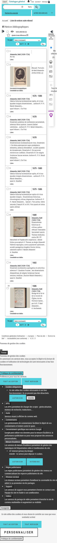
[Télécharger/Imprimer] (51, 62)
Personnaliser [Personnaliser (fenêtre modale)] (19, 529)
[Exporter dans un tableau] (51, 72)
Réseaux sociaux (12, 474)
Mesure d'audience (13, 438)
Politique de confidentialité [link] (11, 370)
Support (9, 483)
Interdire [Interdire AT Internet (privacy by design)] (35, 459)
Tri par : (10, 40)
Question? (38, 2)
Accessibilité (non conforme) (17, 338)
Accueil (5, 20)
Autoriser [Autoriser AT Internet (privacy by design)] (17, 459)
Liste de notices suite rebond (21, 20)
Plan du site (41, 336)
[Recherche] (12, 7)
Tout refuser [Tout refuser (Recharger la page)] (31, 521)
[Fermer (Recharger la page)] (1, 347)
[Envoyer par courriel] (51, 67)
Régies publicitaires (13, 464)
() (17, 35)
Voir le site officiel (29, 453)
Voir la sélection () (21, 32)
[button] (22, 7)
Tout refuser (31, 378)
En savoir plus (14, 453)
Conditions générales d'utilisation (13, 336)
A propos (31, 336)
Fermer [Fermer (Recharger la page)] (4, 349)
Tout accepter (10, 378)
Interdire (31, 395)
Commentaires (11, 416)
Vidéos (8, 493)
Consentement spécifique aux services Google (23, 426)
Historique (45, 2)
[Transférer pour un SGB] (51, 77)
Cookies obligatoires (14, 384)
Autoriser (17, 395)
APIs (8, 400)
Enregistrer (5, 505)
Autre (8, 410)
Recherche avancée (11, 13)
